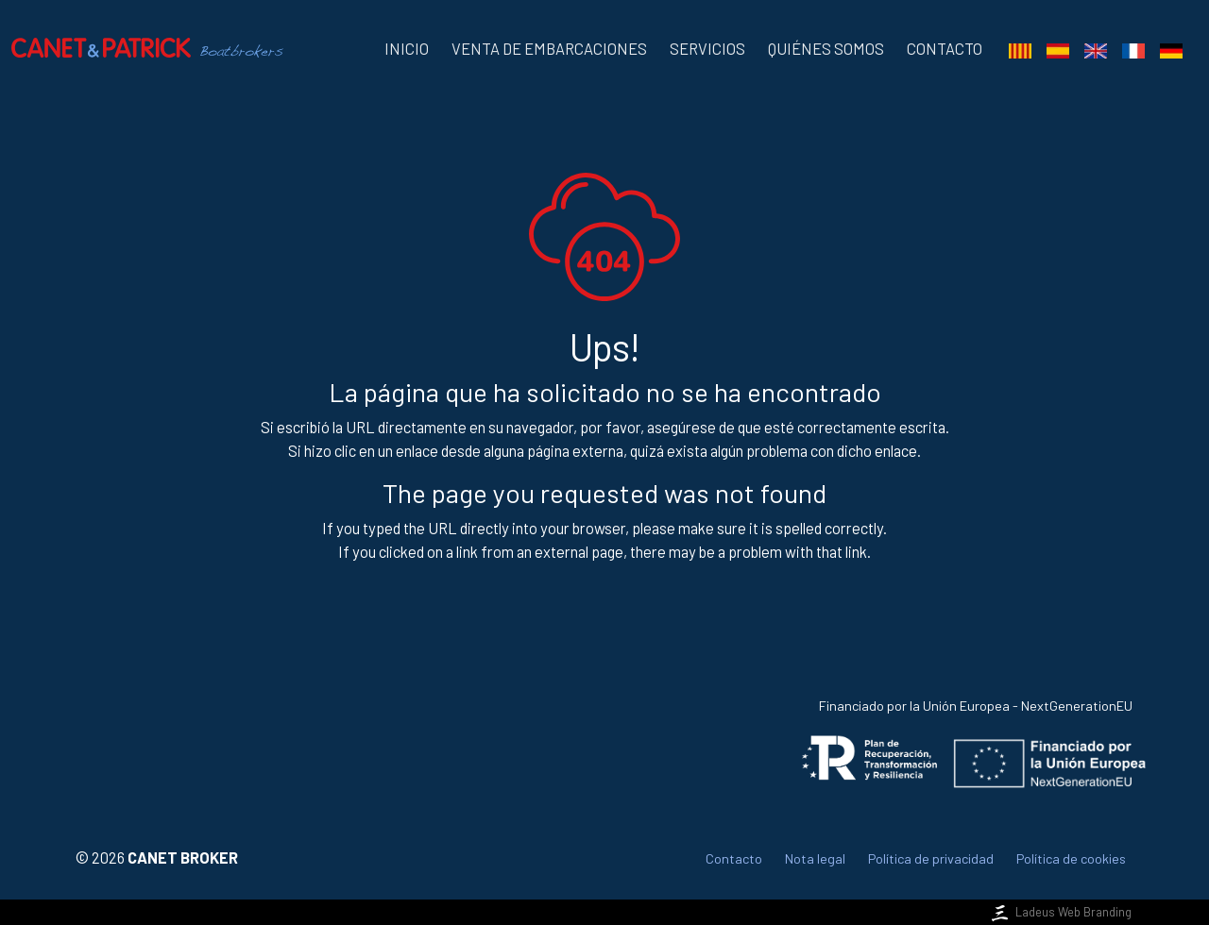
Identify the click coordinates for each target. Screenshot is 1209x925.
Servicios (707, 49)
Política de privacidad (931, 858)
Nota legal (815, 858)
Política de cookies (1071, 858)
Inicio (406, 49)
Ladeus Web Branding (1060, 911)
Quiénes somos (826, 49)
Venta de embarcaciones (549, 49)
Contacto (944, 49)
